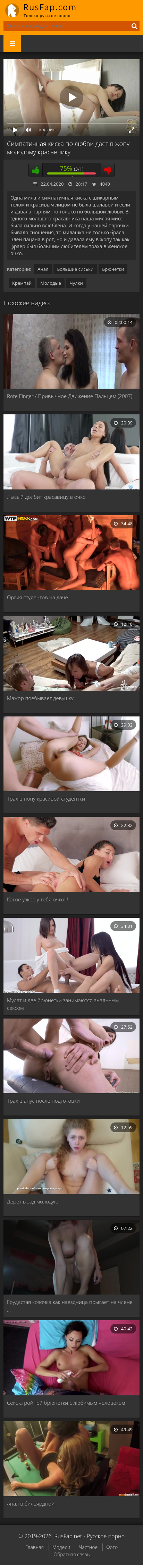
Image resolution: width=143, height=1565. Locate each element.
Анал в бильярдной (30, 1503)
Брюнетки (113, 269)
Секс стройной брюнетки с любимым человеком (66, 1402)
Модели (61, 1547)
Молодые (50, 283)
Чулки (76, 283)
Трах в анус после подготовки (43, 1100)
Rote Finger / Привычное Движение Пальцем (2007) (69, 395)
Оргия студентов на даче (37, 597)
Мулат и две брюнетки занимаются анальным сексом (63, 1004)
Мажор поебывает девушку (40, 698)
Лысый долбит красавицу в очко (46, 496)
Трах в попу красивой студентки (46, 798)
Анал (42, 269)
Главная (34, 1547)
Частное (88, 1547)
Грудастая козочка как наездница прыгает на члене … (70, 1305)
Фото (112, 1547)
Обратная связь (71, 1554)
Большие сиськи (75, 269)
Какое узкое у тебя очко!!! (37, 899)
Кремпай (22, 283)
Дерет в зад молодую (32, 1201)
